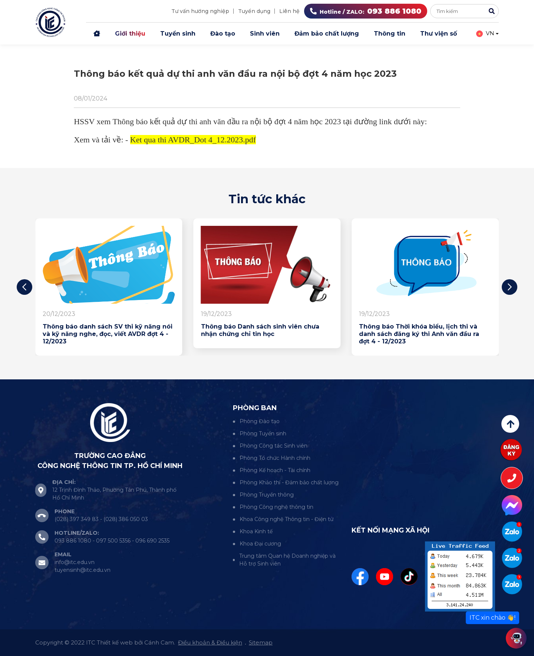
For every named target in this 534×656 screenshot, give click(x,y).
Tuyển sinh (177, 33)
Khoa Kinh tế (256, 531)
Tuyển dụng (254, 11)
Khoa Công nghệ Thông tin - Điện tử (286, 519)
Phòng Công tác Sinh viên (273, 445)
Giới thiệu (130, 33)
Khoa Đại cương (260, 543)
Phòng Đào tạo (260, 421)
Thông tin (389, 33)
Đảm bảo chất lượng (326, 33)
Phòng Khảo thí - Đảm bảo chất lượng (289, 482)
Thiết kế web (115, 642)
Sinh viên (265, 33)
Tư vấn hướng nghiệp (200, 11)
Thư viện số (438, 33)
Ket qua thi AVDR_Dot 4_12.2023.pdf (193, 139)
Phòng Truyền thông (267, 494)
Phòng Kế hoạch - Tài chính (275, 470)
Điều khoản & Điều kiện (210, 642)
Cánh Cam (159, 642)
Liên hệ (289, 11)
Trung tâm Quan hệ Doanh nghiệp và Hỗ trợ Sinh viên (287, 560)
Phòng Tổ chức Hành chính (275, 458)
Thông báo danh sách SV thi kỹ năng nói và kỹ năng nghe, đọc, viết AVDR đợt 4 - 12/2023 (107, 334)
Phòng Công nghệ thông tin (276, 507)
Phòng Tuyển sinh (263, 433)
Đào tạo (222, 33)
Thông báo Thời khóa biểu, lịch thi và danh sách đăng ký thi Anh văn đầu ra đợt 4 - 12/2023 (419, 334)
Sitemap (261, 642)
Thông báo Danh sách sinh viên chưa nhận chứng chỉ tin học (260, 330)
